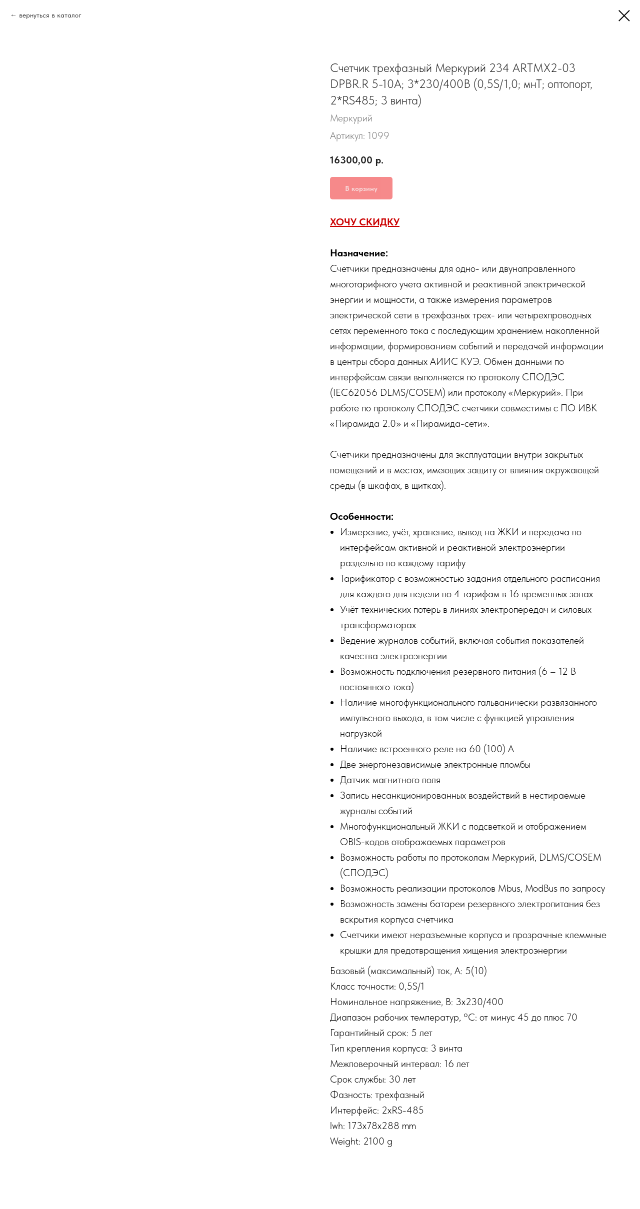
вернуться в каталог (50, 15)
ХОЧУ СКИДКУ (365, 222)
